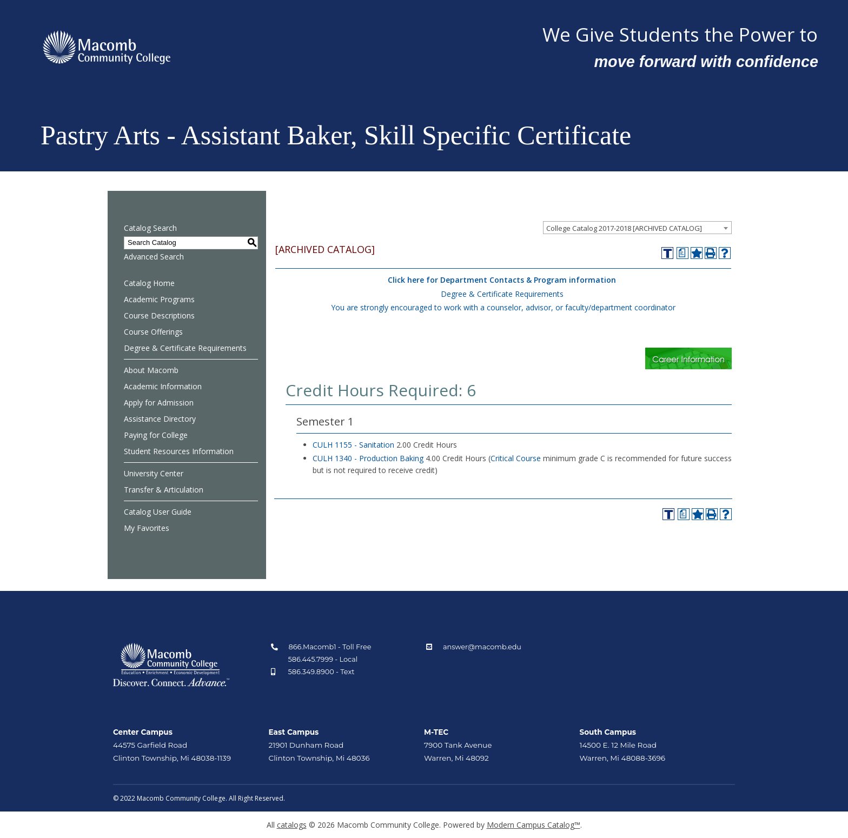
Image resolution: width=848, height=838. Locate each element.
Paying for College (156, 435)
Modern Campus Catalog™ (533, 825)
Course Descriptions (159, 315)
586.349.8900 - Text (321, 672)
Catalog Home (149, 283)
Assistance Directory (160, 419)
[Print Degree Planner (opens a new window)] (682, 253)
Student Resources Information (179, 451)
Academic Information (163, 386)
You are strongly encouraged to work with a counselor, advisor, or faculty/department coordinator (503, 307)
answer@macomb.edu (482, 647)
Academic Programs (159, 299)
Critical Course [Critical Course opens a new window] (516, 458)
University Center (153, 473)
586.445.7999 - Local (323, 659)
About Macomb (151, 370)
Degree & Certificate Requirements (185, 348)
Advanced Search (154, 256)
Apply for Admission (159, 402)
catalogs (292, 825)
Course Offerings (153, 332)
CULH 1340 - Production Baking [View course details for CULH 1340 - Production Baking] (368, 458)
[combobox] (637, 227)
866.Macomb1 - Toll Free (330, 647)
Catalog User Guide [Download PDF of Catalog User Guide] (157, 512)
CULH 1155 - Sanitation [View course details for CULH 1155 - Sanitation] (353, 445)
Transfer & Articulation (163, 489)
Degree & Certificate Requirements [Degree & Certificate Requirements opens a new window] (502, 294)
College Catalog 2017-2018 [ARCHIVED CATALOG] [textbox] (624, 228)
